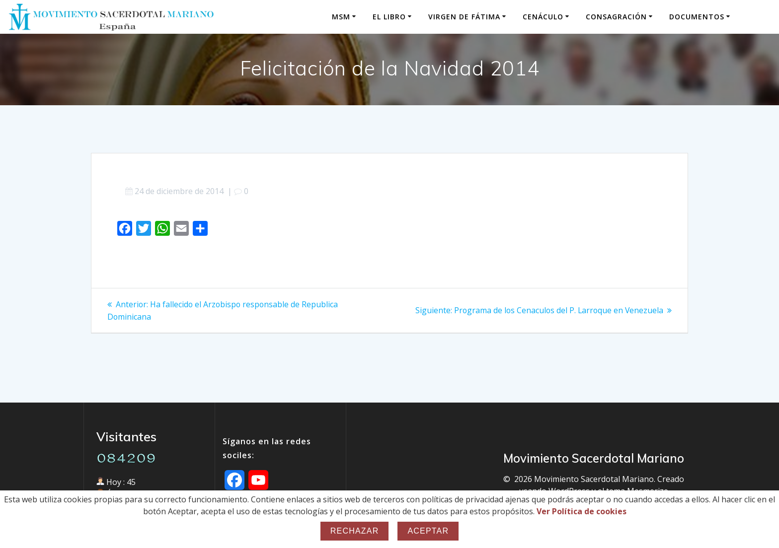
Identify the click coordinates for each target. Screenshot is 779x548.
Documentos (696, 16)
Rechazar (354, 531)
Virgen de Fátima (464, 16)
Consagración (616, 16)
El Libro (389, 16)
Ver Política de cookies (581, 511)
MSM (341, 16)
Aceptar (428, 531)
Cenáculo (543, 16)
